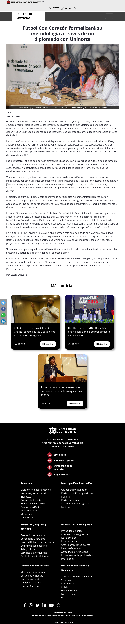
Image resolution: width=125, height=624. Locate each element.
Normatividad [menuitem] (68, 537)
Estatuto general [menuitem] (70, 541)
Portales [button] (66, 8)
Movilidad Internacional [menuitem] (33, 572)
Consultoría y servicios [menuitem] (33, 538)
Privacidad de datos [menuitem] (72, 531)
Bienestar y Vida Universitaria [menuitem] (36, 503)
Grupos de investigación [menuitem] (74, 489)
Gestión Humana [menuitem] (70, 590)
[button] (75, 7)
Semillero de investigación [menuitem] (75, 503)
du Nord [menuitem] (65, 597)
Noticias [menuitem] (65, 507)
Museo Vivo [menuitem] (27, 514)
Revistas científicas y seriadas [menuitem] (77, 493)
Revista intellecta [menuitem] (70, 500)
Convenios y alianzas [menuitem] (32, 575)
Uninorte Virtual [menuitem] (29, 517)
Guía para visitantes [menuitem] (31, 582)
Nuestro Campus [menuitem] (30, 586)
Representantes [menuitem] (29, 510)
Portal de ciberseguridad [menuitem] (74, 534)
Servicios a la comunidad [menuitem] (34, 552)
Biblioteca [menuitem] (26, 496)
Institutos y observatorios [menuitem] (34, 493)
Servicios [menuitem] (66, 580)
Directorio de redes (62, 612)
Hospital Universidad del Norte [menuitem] (37, 542)
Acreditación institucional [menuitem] (75, 551)
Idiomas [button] (54, 8)
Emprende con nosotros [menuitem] (34, 545)
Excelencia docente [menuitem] (31, 500)
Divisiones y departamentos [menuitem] (36, 489)
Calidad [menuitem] (65, 587)
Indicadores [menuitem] (67, 583)
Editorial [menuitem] (65, 496)
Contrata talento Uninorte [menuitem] (35, 556)
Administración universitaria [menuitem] (76, 576)
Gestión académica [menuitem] (31, 507)
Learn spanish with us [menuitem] (32, 579)
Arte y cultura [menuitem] (28, 549)
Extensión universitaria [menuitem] (33, 535)
